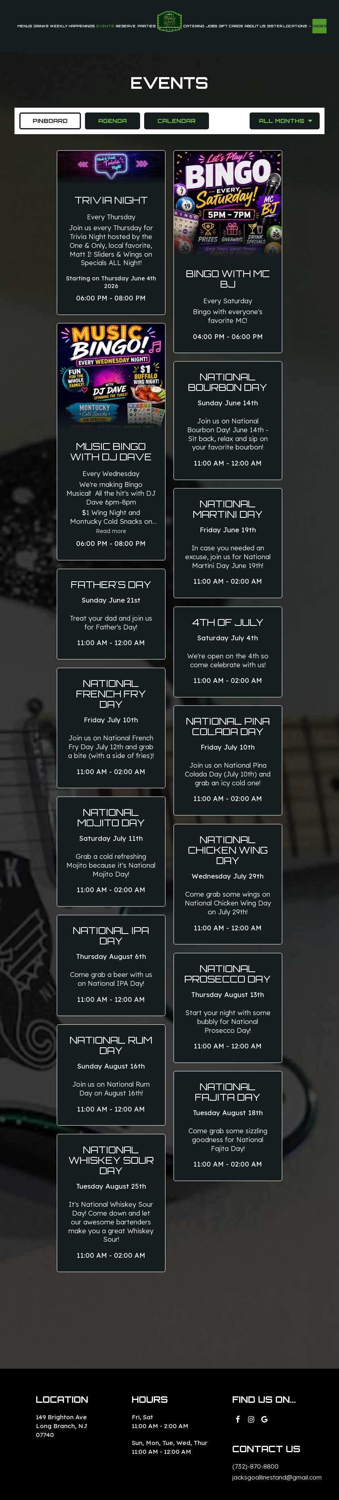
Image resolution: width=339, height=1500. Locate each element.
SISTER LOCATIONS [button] (289, 26)
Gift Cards (231, 26)
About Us (254, 26)
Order (319, 26)
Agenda (106, 120)
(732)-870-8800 (255, 1466)
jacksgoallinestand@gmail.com (277, 1477)
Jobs (211, 26)
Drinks (40, 26)
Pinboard (43, 120)
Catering (193, 26)
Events (105, 26)
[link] (169, 21)
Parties (146, 26)
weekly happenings (72, 26)
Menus (24, 26)
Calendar (170, 120)
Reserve (126, 26)
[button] (111, 232)
